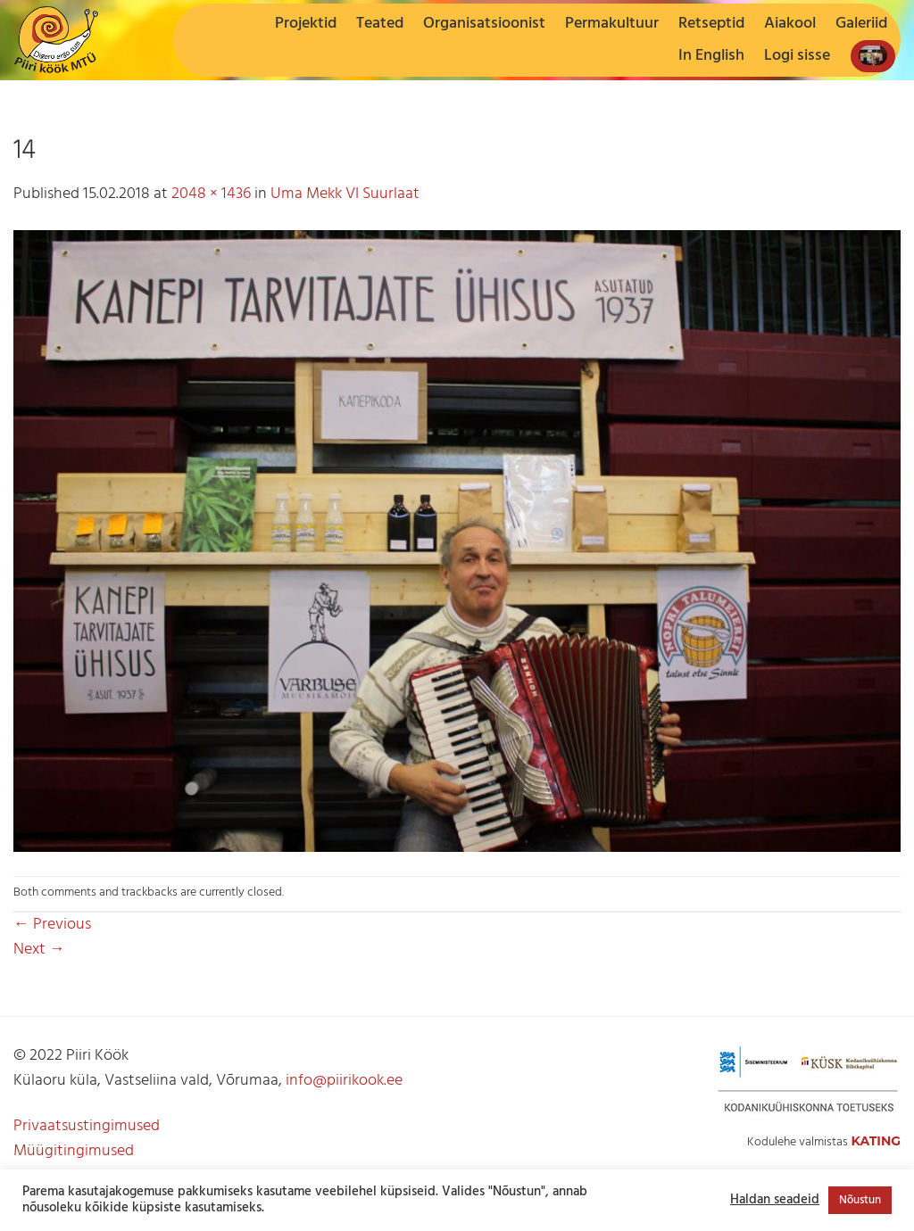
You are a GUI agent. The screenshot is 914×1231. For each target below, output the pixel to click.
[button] (797, 56)
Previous (52, 925)
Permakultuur (612, 24)
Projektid (306, 24)
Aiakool (790, 24)
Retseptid (711, 24)
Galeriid (861, 24)
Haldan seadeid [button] (774, 1201)
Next (39, 949)
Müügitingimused (73, 1151)
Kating (876, 1141)
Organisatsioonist (484, 24)
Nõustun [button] (860, 1200)
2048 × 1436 (211, 194)
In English (711, 56)
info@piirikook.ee (344, 1081)
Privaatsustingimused (86, 1126)
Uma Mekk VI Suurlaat (345, 194)
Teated (379, 24)
